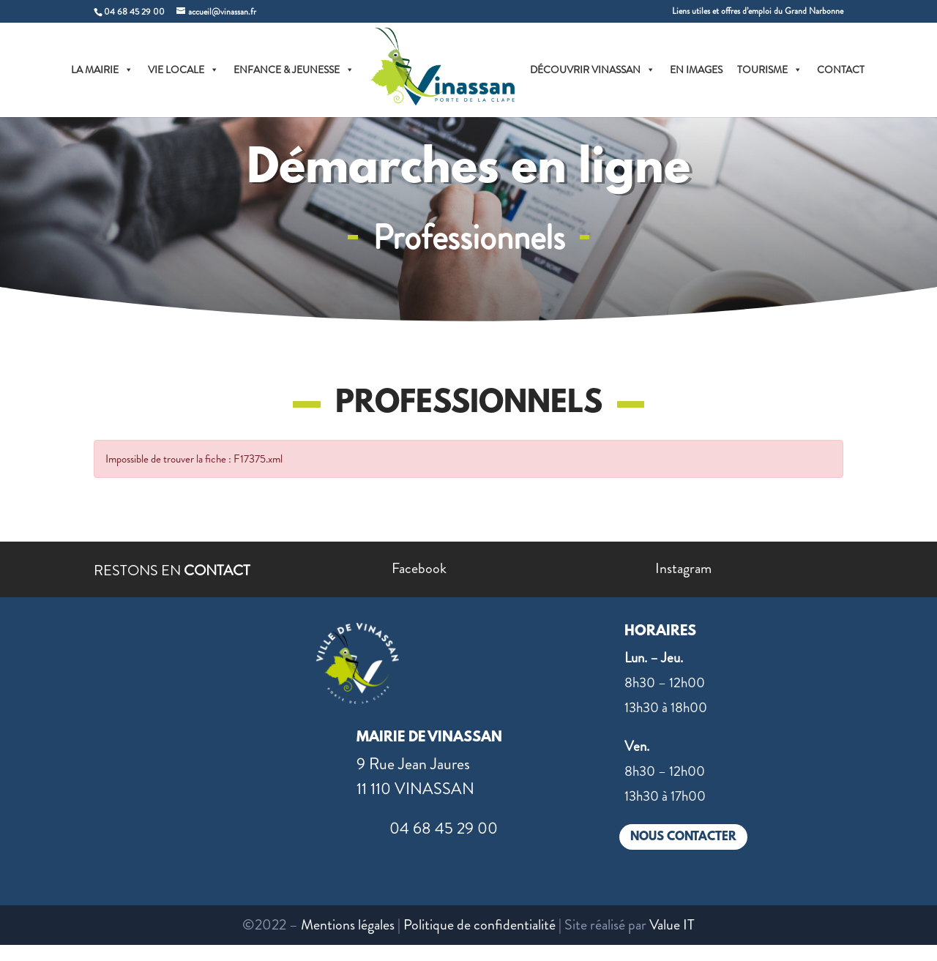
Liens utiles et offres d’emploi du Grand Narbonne (757, 12)
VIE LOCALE (183, 69)
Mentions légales (348, 924)
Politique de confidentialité (479, 924)
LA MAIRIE (102, 69)
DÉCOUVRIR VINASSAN (592, 69)
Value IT (672, 924)
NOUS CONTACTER (683, 837)
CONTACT (841, 69)
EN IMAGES (696, 69)
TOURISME (769, 69)
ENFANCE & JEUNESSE (294, 69)
